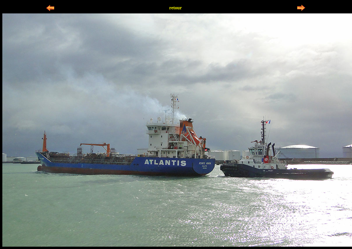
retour (175, 7)
